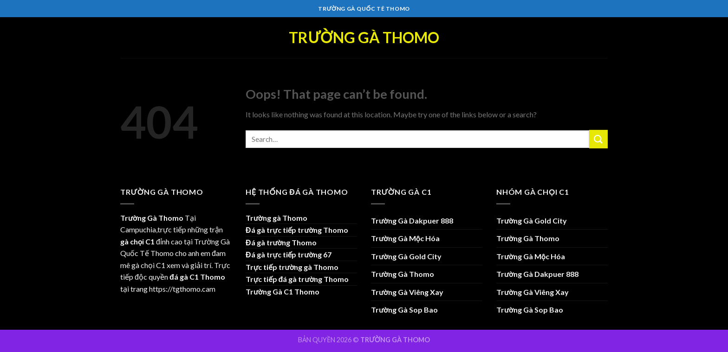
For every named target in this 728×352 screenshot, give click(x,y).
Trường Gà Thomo (364, 37)
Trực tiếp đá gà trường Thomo (297, 279)
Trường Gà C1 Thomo (282, 291)
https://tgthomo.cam (182, 288)
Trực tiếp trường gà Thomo (292, 266)
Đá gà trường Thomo (281, 242)
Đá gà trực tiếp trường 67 (289, 254)
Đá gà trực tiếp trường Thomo (297, 229)
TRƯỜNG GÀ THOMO (395, 340)
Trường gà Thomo (276, 217)
